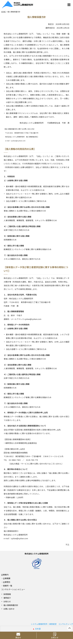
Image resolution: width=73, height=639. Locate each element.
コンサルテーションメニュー (13, 589)
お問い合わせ (8, 608)
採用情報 (7, 594)
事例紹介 (7, 597)
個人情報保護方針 (10, 605)
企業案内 (5, 574)
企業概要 (6, 578)
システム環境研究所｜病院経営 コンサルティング (52, 624)
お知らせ (7, 601)
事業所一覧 (7, 585)
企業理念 (6, 582)
